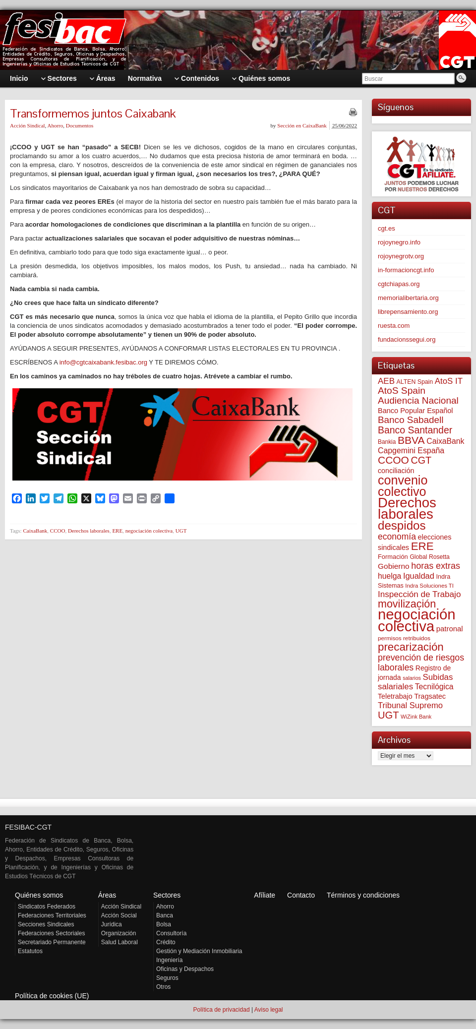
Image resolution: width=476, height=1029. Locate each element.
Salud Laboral (119, 942)
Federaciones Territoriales (52, 915)
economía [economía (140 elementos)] (397, 537)
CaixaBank (35, 531)
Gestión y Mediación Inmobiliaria (199, 951)
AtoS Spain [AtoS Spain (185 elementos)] (401, 390)
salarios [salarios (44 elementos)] (412, 678)
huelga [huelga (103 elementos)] (389, 576)
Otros (163, 986)
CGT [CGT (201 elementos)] (421, 460)
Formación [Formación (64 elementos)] (393, 556)
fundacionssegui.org (406, 339)
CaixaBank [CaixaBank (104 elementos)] (445, 441)
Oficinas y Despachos (185, 969)
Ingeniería (169, 960)
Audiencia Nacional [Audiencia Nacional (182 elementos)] (418, 400)
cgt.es (386, 228)
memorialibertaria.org (408, 298)
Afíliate (264, 895)
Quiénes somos (39, 895)
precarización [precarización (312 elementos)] (411, 647)
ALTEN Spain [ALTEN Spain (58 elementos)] (415, 381)
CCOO (57, 531)
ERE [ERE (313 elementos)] (422, 546)
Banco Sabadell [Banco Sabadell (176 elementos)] (410, 420)
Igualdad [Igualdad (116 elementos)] (418, 575)
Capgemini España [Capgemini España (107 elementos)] (411, 450)
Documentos (80, 125)
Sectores (166, 895)
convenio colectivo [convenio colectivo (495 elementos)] (402, 485)
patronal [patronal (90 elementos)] (449, 628)
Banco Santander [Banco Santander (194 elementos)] (415, 429)
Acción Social (119, 915)
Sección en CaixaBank (302, 125)
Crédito (166, 942)
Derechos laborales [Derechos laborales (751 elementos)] (407, 508)
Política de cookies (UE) (52, 996)
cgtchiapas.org (399, 284)
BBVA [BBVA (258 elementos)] (411, 440)
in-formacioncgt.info (406, 270)
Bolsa (163, 924)
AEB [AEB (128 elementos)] (386, 381)
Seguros (167, 977)
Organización (118, 933)
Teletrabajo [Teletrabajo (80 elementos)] (395, 696)
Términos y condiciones (363, 895)
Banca (164, 915)
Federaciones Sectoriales (51, 933)
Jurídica (111, 924)
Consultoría (171, 933)
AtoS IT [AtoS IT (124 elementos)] (449, 381)
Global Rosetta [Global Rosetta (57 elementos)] (429, 556)
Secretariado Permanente (52, 942)
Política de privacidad (221, 1009)
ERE (117, 531)
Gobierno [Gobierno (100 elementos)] (394, 566)
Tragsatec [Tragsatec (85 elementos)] (430, 696)
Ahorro (55, 125)
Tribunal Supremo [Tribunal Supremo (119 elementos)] (410, 705)
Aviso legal (268, 1009)
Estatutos (30, 951)
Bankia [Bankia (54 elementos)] (387, 441)
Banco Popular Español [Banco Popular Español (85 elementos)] (415, 411)
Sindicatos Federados (46, 906)
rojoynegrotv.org (401, 256)
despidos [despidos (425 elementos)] (402, 525)
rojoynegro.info (399, 242)
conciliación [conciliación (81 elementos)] (396, 471)
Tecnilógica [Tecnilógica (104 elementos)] (434, 686)
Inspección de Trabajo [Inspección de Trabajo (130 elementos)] (419, 594)
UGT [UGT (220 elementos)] (388, 715)
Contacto (301, 895)
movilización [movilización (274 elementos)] (407, 604)
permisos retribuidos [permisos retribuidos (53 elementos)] (404, 638)
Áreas (107, 895)
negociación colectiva (149, 531)
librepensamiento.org (408, 311)
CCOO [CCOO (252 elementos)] (393, 460)
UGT (181, 531)
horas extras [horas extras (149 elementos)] (435, 566)
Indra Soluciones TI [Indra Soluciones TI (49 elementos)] (429, 586)
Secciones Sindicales (46, 924)
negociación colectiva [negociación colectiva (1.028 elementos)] (417, 620)
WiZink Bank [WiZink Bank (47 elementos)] (416, 717)
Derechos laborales (89, 531)
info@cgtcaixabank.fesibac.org (103, 362)
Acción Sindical (27, 125)
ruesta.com (394, 325)
